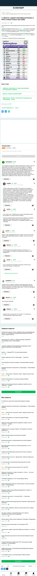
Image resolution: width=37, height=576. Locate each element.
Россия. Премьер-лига (7, 107)
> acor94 (18, 246)
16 (9, 532)
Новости (7, 12)
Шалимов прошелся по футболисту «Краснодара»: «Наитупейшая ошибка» (18, 368)
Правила (30, 566)
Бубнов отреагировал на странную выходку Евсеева (14, 379)
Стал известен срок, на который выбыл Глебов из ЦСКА (15, 554)
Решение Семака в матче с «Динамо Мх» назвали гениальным (17, 457)
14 (9, 515)
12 (9, 545)
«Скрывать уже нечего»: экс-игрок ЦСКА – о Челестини (15, 496)
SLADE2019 (8, 280)
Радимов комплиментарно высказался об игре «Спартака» (16, 452)
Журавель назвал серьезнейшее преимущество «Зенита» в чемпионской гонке (16, 490)
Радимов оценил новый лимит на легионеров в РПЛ (14, 524)
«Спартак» (3, 31)
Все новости (18, 392)
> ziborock (18, 261)
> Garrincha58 (19, 185)
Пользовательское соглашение (19, 566)
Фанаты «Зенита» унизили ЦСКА (12, 93)
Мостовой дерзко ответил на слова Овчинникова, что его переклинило (16, 446)
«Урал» (3, 36)
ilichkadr (9, 309)
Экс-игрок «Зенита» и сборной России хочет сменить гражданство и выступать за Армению (15, 513)
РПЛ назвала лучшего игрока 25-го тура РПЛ (14, 467)
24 (9, 551)
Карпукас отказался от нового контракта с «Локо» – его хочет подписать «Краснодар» (17, 473)
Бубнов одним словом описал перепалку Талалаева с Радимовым (18, 519)
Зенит (16, 107)
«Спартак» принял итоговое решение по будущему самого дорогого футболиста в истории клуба (16, 346)
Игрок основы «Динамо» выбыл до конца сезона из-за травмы (17, 507)
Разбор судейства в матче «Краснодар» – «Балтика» (15, 357)
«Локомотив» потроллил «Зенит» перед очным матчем (17, 374)
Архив (2, 566)
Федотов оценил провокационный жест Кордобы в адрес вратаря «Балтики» (18, 502)
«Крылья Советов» (26, 34)
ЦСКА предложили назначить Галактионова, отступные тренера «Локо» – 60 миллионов (17, 484)
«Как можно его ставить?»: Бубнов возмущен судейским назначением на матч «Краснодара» (16, 340)
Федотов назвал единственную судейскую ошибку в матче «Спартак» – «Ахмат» (16, 385)
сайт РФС (9, 104)
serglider (9, 183)
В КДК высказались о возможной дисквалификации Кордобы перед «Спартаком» (17, 549)
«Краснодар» (23, 31)
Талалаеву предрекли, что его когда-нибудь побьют (14, 478)
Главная (3, 12)
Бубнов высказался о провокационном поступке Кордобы (16, 440)
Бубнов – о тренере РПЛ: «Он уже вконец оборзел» (14, 352)
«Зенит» (20, 28)
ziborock (9, 245)
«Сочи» (8, 34)
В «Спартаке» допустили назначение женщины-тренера (15, 401)
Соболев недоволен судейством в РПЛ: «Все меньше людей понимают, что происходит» (16, 542)
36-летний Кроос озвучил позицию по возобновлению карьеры (17, 362)
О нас (8, 566)
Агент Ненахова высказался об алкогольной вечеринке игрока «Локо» (17, 536)
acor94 (8, 209)
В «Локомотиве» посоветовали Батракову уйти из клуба (15, 462)
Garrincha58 (9, 162)
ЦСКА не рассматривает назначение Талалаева (13, 435)
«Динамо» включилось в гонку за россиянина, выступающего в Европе (16, 88)
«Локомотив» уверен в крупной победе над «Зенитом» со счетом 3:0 (18, 530)
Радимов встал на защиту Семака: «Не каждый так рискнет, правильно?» (16, 429)
